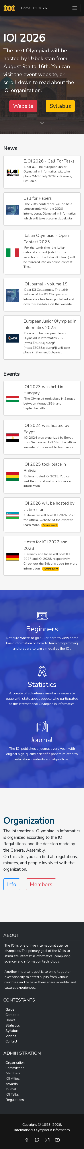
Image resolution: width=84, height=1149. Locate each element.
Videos (11, 1036)
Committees (15, 1068)
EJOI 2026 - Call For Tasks (48, 161)
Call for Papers (37, 198)
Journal (11, 1089)
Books (11, 1020)
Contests (13, 1014)
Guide (10, 1009)
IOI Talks (12, 1094)
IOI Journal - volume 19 (45, 284)
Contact (11, 1041)
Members (41, 884)
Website (23, 106)
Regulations (15, 1099)
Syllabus (60, 106)
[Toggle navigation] (74, 8)
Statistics (13, 1025)
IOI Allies (13, 1078)
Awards (12, 1083)
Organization (15, 1062)
